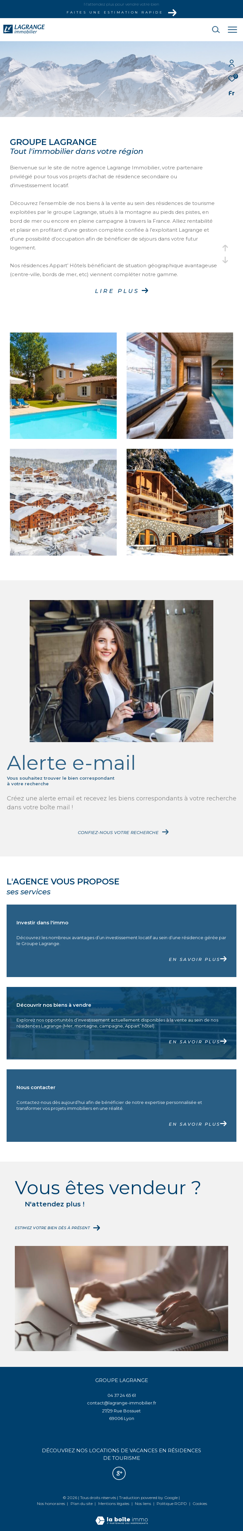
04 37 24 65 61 (121, 1395)
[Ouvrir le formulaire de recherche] (197, 30)
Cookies (200, 1503)
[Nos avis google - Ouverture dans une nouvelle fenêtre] (119, 1473)
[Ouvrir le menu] (232, 29)
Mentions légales (114, 1503)
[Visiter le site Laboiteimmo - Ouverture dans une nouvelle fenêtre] (122, 1516)
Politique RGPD (172, 1503)
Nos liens (143, 1503)
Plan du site (82, 1503)
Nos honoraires (51, 1503)
